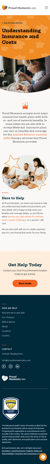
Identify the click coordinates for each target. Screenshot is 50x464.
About (5, 326)
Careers (6, 335)
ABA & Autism (8, 322)
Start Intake (25, 283)
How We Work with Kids (13, 23)
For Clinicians (8, 317)
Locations (6, 331)
